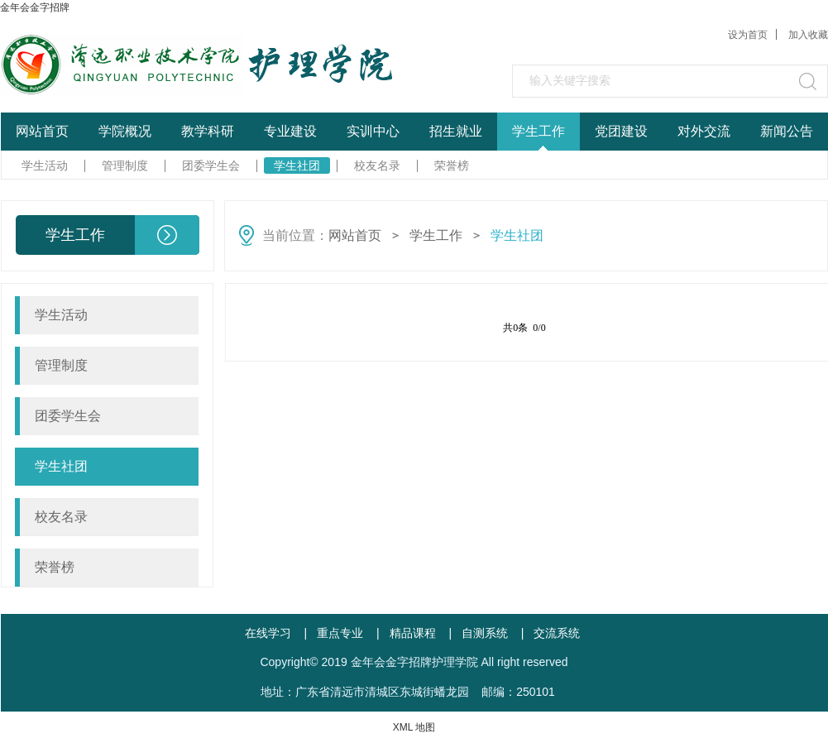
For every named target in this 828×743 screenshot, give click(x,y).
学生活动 (45, 165)
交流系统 (557, 633)
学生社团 (297, 165)
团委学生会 (211, 165)
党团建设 (621, 131)
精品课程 (413, 633)
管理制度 (125, 165)
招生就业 (455, 131)
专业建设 (290, 131)
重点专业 (340, 633)
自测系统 (485, 633)
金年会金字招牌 (34, 7)
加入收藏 (808, 35)
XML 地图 (414, 727)
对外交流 (703, 131)
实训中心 (373, 131)
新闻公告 (786, 131)
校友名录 (377, 165)
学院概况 (124, 131)
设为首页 (748, 35)
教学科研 (207, 131)
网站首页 (42, 131)
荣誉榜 (451, 165)
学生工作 (538, 131)
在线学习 (268, 633)
